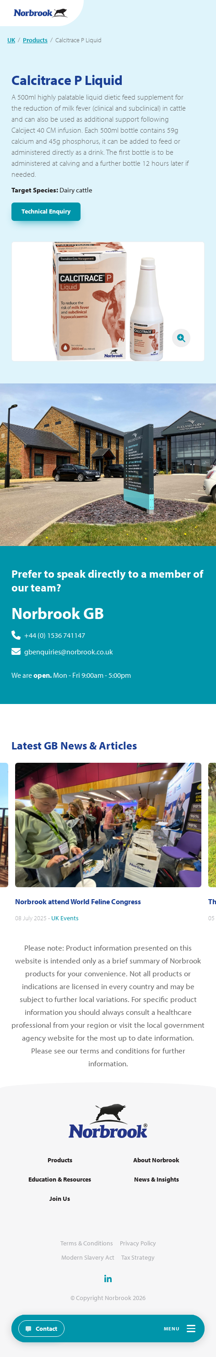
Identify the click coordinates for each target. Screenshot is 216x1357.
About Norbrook (156, 1160)
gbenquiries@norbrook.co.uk (68, 660)
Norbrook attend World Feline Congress (78, 910)
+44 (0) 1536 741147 (54, 644)
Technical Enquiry (46, 211)
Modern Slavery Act (87, 1257)
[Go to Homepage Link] (41, 13)
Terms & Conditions (86, 1243)
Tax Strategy (138, 1257)
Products (35, 40)
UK (11, 40)
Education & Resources (59, 1179)
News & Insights (156, 1179)
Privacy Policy (138, 1243)
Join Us (59, 1199)
